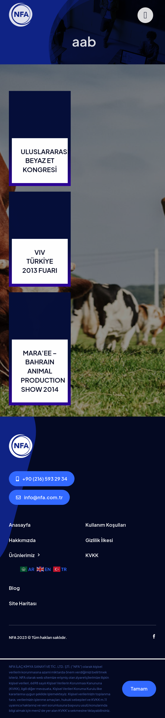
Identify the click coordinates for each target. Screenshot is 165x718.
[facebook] (154, 636)
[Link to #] (145, 15)
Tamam (139, 689)
